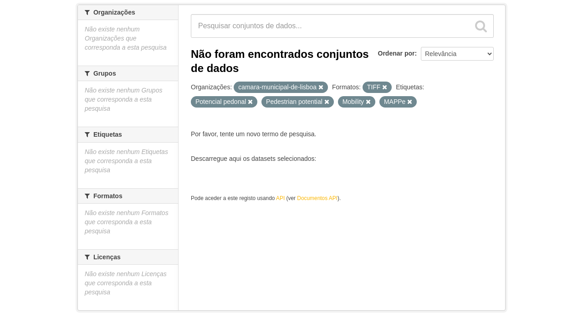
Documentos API (317, 198)
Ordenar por (396, 53)
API (280, 198)
